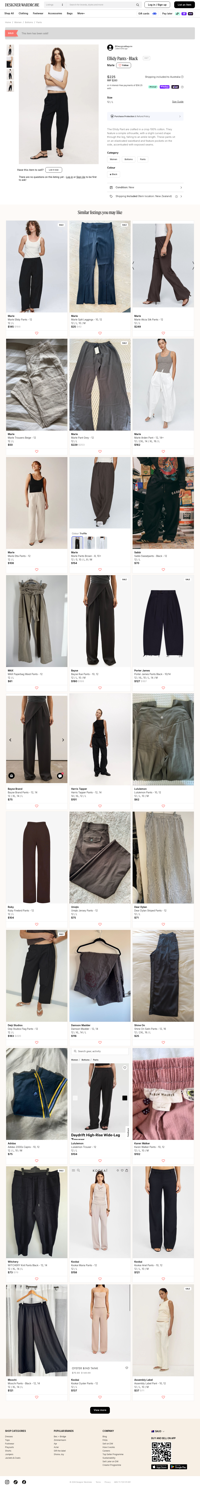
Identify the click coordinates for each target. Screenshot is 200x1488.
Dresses (9, 1436)
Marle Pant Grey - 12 (82, 437)
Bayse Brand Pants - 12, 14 (22, 792)
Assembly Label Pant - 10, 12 (150, 1383)
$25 (76, 326)
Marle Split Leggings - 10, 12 (86, 319)
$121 (137, 1272)
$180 (77, 681)
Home (8, 22)
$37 (139, 1390)
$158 (74, 1272)
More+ (81, 13)
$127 (140, 681)
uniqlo (75, 906)
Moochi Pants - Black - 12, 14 (24, 1383)
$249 (137, 326)
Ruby (11, 906)
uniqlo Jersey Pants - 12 (84, 910)
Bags (70, 13)
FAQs (105, 1440)
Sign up (162, 4)
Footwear (38, 13)
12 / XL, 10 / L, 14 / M (146, 677)
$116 (74, 1036)
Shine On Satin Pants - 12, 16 (150, 1028)
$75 (10, 799)
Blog (105, 1436)
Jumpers (9, 1454)
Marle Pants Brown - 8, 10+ (86, 555)
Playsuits (9, 1447)
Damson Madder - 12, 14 (84, 1028)
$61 (10, 681)
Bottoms (29, 22)
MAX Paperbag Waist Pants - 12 (25, 674)
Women (18, 22)
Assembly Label (143, 1379)
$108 (11, 563)
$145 (14, 326)
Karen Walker (142, 1143)
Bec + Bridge (60, 1436)
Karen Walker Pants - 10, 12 (149, 1146)
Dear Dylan (140, 906)
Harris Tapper (79, 788)
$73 (13, 1272)
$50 (10, 444)
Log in (151, 4)
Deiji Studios (15, 1025)
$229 (78, 444)
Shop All (9, 13)
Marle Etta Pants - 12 (19, 555)
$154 (74, 563)
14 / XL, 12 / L (78, 795)
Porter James (142, 670)
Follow (124, 65)
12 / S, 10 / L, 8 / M (81, 559)
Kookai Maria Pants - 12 (84, 1265)
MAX (10, 670)
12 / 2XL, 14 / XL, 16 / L (147, 441)
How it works (109, 1447)
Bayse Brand (15, 788)
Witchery (13, 1261)
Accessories (55, 13)
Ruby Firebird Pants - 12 (21, 910)
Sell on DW (108, 1443)
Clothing (23, 13)
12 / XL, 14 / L (15, 795)
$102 (137, 1154)
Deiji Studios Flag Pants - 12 (23, 1028)
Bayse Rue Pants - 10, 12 (84, 674)
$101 (74, 799)
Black (113, 174)
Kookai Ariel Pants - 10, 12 (148, 1265)
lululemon (140, 788)
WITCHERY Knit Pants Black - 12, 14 (27, 1265)
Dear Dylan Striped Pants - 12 (150, 910)
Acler (56, 1447)
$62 (136, 799)
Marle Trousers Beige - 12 (22, 437)
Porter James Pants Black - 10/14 (152, 674)
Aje (55, 1443)
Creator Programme (112, 1465)
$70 (136, 563)
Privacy (108, 1482)
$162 (137, 444)
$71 (136, 917)
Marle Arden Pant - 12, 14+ (149, 437)
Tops (7, 1440)
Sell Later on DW (111, 1461)
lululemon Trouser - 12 (83, 1146)
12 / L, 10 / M (78, 323)
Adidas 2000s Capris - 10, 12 (24, 1146)
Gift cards (147, 13)
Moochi (12, 1379)
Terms (98, 1482)
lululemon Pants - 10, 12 (147, 792)
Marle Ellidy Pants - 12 (20, 319)
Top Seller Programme (113, 1454)
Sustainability (109, 1458)
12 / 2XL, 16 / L (142, 1032)
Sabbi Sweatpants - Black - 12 (150, 555)
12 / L (11, 323)
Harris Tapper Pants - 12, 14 (86, 792)
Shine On (139, 1025)
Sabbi (137, 552)
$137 (74, 1390)
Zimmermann (60, 1440)
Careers (106, 1450)
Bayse (74, 670)
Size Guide (178, 101)
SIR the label (60, 1450)
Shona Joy (59, 1454)
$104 (11, 917)
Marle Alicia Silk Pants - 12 (148, 319)
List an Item (184, 4)
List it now (54, 170)
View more (100, 1410)
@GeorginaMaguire (123, 46)
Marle (110, 65)
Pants (39, 22)
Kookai (75, 1261)
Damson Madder (80, 1025)
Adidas (12, 1143)
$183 (14, 1036)
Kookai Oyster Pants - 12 (84, 1383)
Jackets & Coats (12, 1458)
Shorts (8, 1450)
